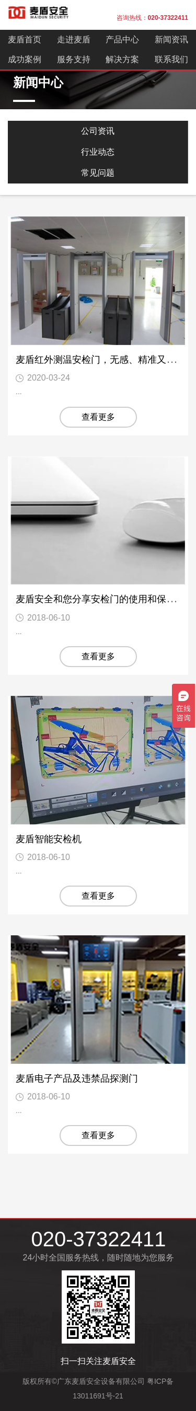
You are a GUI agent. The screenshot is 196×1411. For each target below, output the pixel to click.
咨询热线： (152, 17)
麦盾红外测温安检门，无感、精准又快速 (100, 359)
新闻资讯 (171, 39)
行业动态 (97, 151)
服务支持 (73, 59)
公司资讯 (97, 131)
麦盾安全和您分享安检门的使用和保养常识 (105, 599)
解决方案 (122, 59)
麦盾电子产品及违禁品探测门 (77, 1078)
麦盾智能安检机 (49, 839)
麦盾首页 (24, 39)
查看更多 (98, 416)
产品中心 (122, 39)
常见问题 (97, 172)
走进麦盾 (73, 39)
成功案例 (24, 59)
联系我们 (171, 59)
